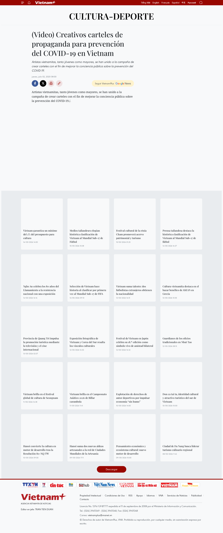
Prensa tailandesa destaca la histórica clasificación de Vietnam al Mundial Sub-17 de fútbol (179, 236)
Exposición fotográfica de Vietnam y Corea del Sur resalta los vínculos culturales (87, 342)
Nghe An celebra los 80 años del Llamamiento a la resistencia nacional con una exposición (41, 290)
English (156, 2)
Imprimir (51, 83)
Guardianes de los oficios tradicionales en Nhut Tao (177, 340)
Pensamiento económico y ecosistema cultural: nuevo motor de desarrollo (131, 449)
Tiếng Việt (145, 2)
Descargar (111, 469)
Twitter (43, 83)
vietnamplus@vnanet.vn (100, 515)
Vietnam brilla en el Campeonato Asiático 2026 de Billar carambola (88, 397)
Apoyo (139, 495)
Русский (192, 3)
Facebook (35, 83)
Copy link (59, 83)
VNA (161, 495)
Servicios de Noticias (177, 495)
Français (166, 2)
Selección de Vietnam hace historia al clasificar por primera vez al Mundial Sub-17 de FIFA (88, 290)
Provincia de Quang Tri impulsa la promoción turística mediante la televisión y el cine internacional (41, 344)
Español (175, 2)
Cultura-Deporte (111, 16)
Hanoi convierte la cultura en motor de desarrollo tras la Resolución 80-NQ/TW (39, 449)
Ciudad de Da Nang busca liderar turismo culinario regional (181, 447)
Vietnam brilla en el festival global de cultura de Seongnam (40, 395)
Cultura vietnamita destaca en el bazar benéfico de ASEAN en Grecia (181, 290)
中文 (183, 3)
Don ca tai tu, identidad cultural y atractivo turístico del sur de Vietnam (180, 397)
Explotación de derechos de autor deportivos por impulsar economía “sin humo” (133, 397)
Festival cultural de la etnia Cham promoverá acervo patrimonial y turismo (131, 234)
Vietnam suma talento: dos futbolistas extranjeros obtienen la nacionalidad (134, 290)
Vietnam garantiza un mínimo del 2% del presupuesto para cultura (40, 234)
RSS (130, 495)
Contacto (84, 499)
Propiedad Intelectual (90, 495)
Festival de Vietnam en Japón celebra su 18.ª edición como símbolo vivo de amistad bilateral (134, 342)
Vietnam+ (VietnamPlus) (45, 2)
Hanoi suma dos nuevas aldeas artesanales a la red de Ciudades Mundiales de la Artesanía (87, 449)
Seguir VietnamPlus (104, 83)
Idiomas (151, 495)
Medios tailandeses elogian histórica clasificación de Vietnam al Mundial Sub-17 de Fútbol (86, 236)
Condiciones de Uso (115, 495)
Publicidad (196, 495)
